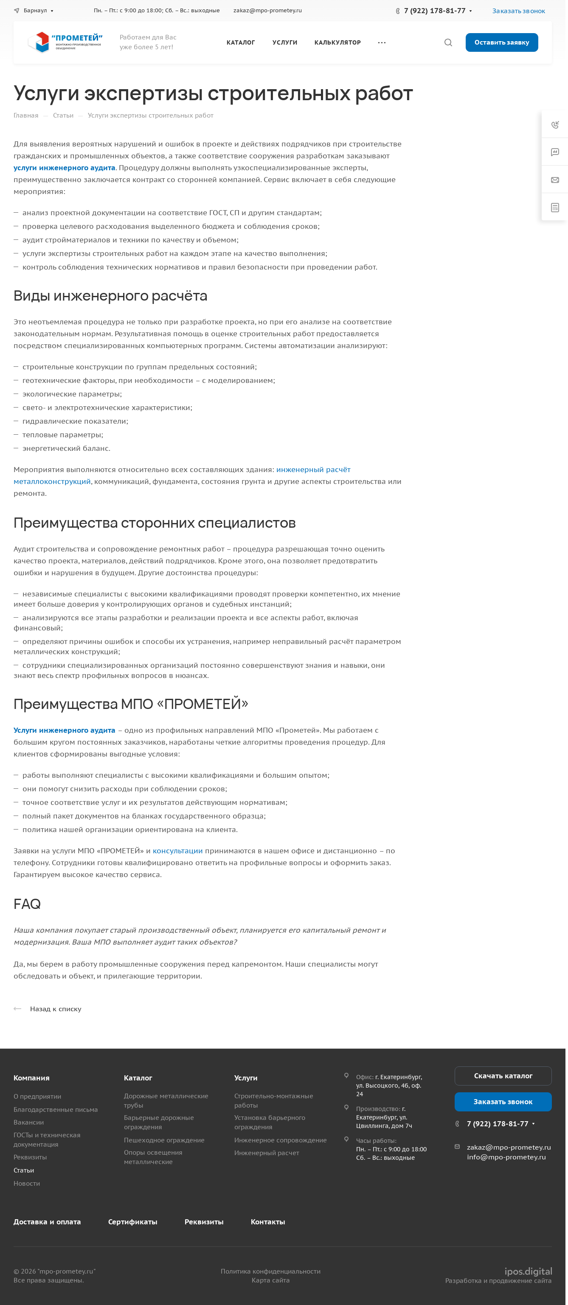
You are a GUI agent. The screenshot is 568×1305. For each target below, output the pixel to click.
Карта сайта (271, 1280)
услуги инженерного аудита (64, 167)
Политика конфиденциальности (271, 1271)
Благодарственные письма (56, 1109)
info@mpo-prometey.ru (506, 1157)
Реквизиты (30, 1157)
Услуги (246, 1078)
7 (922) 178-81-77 (435, 10)
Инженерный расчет (266, 1153)
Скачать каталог (503, 1075)
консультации (178, 850)
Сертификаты (132, 1221)
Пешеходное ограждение (164, 1140)
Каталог (138, 1078)
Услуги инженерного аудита (64, 730)
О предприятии (37, 1096)
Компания (32, 1078)
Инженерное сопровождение (280, 1140)
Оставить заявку (502, 42)
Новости (27, 1183)
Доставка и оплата (47, 1221)
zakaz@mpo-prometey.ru (267, 10)
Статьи (24, 1170)
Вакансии (29, 1122)
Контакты (268, 1221)
